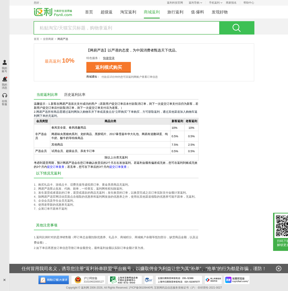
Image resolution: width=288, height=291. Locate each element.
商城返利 (152, 12)
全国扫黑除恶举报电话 (178, 279)
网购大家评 (53, 279)
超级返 (107, 12)
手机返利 (214, 2)
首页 (89, 12)
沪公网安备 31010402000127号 (88, 279)
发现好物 (220, 12)
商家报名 (231, 2)
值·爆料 (197, 12)
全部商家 (48, 39)
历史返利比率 (74, 94)
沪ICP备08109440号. (141, 287)
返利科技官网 (175, 2)
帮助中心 (248, 2)
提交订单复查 (55, 166)
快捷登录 (109, 58)
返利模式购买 (108, 67)
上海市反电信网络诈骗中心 (148, 279)
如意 (237, 279)
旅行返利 (175, 12)
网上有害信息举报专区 (213, 279)
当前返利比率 (47, 94)
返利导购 (194, 2)
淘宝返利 (128, 12)
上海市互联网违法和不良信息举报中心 (125, 279)
